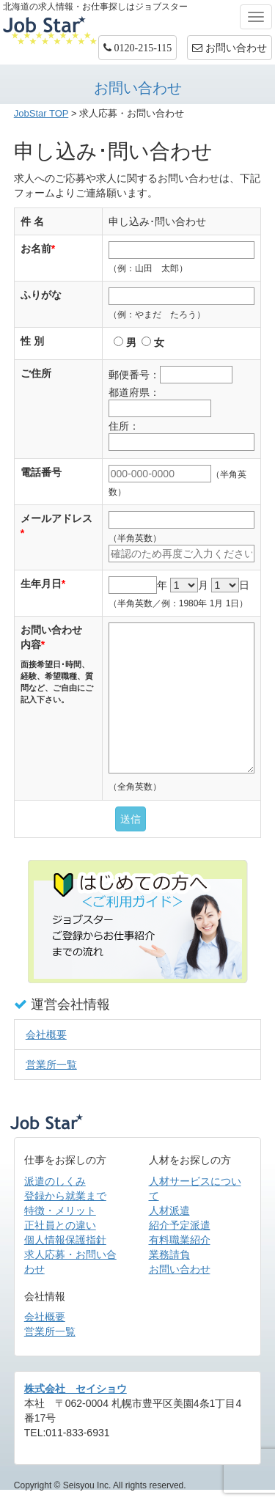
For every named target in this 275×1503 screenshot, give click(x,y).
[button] (137, 47)
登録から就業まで (65, 1196)
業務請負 (169, 1254)
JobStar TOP (41, 113)
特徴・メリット (60, 1210)
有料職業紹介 (179, 1240)
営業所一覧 (51, 1064)
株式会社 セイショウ (75, 1388)
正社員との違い (60, 1225)
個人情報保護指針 (65, 1240)
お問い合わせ (179, 1269)
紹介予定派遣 (179, 1225)
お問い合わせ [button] (229, 48)
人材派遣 (169, 1210)
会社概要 (46, 1034)
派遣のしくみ (55, 1181)
